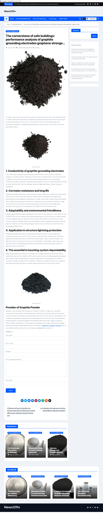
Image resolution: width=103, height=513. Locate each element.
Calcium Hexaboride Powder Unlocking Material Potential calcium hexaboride (83, 64)
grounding (36, 48)
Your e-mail (36, 345)
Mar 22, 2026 (35, 454)
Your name (36, 337)
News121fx (10, 11)
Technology (53, 19)
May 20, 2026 (14, 454)
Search (76, 30)
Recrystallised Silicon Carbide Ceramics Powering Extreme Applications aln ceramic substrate (83, 76)
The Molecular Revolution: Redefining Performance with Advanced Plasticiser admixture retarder (83, 51)
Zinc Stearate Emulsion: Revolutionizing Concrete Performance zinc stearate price (84, 70)
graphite (29, 48)
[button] (98, 19)
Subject (36, 354)
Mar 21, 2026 (56, 454)
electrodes (23, 48)
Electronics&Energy (39, 19)
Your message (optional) (36, 368)
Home (12, 19)
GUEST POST (63, 19)
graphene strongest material (51, 325)
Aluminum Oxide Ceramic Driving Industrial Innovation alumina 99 (35, 452)
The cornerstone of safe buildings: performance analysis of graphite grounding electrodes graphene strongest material (36, 41)
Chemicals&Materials (23, 19)
